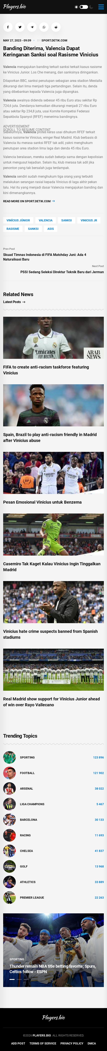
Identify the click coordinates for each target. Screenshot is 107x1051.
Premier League (32, 897)
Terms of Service (42, 1043)
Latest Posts (14, 302)
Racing (25, 835)
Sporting (27, 757)
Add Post (18, 1043)
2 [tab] (19, 979)
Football (27, 773)
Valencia (45, 220)
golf (24, 866)
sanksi (33, 228)
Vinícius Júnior (18, 220)
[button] (8, 27)
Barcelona (28, 819)
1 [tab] (12, 979)
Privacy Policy (71, 1043)
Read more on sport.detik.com (29, 201)
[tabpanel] (53, 950)
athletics (28, 882)
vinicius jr (89, 220)
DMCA (92, 1043)
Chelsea (26, 851)
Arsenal (26, 788)
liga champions (32, 804)
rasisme (13, 228)
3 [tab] (26, 979)
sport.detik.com (54, 40)
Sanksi (66, 220)
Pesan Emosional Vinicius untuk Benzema (42, 502)
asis (50, 228)
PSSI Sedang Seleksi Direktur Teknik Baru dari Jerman (62, 272)
